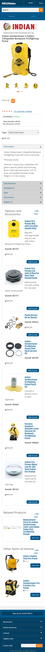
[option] (9, 86)
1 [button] (18, 91)
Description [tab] (22, 146)
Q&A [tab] (22, 192)
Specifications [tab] (22, 183)
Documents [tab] (22, 197)
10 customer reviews (23, 111)
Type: (4, 132)
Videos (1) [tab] (22, 202)
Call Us (33, 16)
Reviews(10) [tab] (22, 188)
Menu (39, 3)
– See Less (36, 212)
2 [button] (21, 91)
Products (11, 16)
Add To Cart (32, 262)
